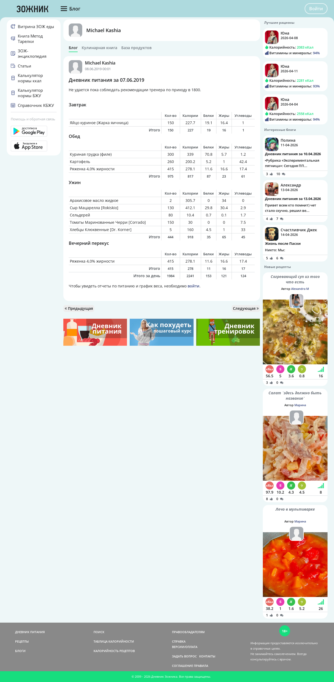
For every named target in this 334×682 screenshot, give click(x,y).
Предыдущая (79, 308)
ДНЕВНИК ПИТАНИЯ (30, 632)
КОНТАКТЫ (207, 656)
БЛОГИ (20, 651)
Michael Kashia (103, 30)
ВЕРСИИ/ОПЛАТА (184, 647)
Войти (316, 9)
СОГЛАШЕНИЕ (182, 666)
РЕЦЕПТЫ (22, 641)
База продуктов (136, 47)
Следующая (246, 308)
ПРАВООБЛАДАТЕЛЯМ (188, 632)
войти (193, 286)
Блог (73, 47)
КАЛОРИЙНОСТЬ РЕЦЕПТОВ (114, 651)
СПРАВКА (178, 641)
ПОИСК (99, 632)
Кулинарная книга (99, 47)
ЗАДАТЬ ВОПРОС (184, 656)
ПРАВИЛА (201, 666)
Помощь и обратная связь (33, 119)
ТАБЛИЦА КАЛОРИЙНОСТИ (114, 641)
